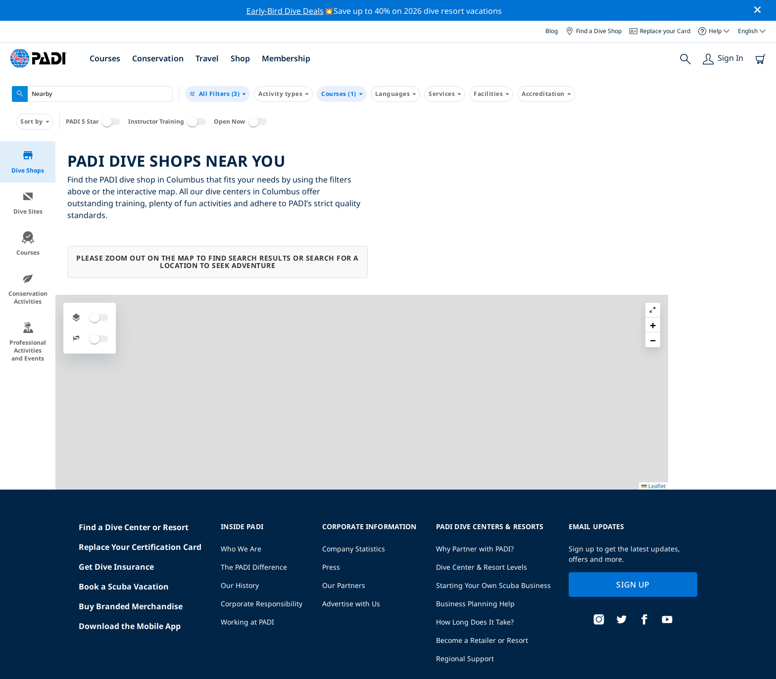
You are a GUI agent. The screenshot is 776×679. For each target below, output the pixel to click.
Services (445, 94)
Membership (286, 58)
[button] (760, 171)
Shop (240, 58)
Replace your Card (660, 31)
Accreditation (546, 94)
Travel (207, 58)
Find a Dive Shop (594, 31)
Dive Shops (27, 162)
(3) (217, 94)
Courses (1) (341, 94)
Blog (551, 31)
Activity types (283, 94)
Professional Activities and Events (27, 341)
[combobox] (92, 94)
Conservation (158, 58)
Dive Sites (28, 203)
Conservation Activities (28, 289)
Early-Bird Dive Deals (285, 10)
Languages (395, 94)
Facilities (491, 94)
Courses (105, 58)
